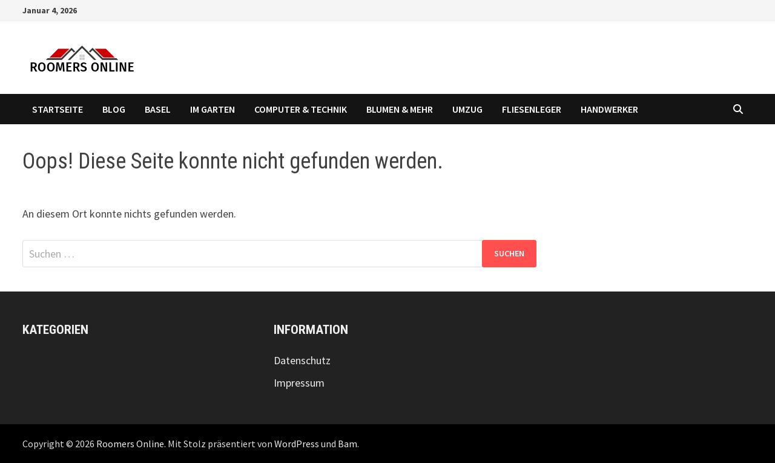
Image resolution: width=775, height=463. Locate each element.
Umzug (467, 109)
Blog (113, 109)
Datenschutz (302, 360)
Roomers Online (130, 444)
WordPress (296, 444)
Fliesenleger (531, 109)
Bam (347, 444)
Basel (158, 109)
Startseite (57, 109)
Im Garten (212, 109)
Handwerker (609, 109)
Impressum (299, 383)
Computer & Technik (300, 109)
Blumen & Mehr (399, 109)
